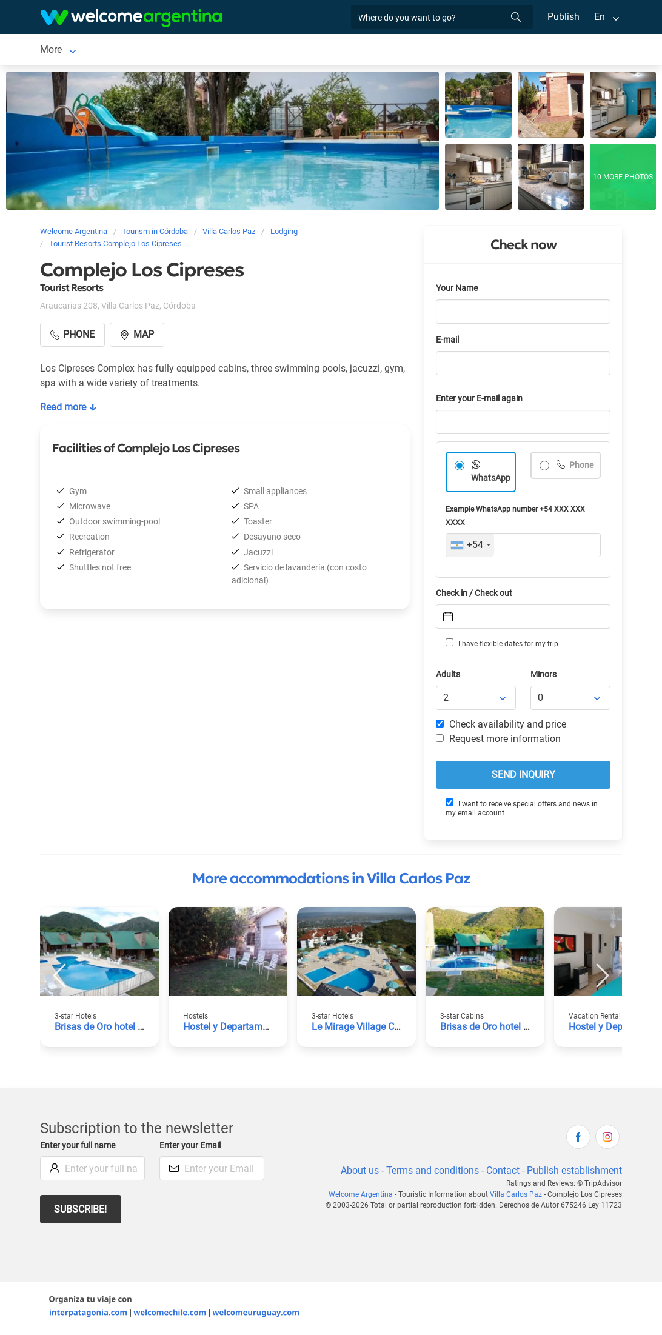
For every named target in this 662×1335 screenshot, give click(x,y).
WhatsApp (491, 480)
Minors (544, 677)
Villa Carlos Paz (73, 50)
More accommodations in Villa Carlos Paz (331, 881)
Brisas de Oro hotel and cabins (121, 1029)
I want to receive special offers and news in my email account (521, 810)
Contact (502, 1173)
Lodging (146, 50)
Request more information (499, 741)
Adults (448, 677)
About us (357, 1173)
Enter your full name (79, 1148)
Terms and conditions (430, 1173)
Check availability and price (501, 726)
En (599, 16)
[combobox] (470, 547)
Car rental (223, 50)
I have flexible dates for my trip (501, 646)
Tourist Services (293, 50)
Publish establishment (574, 1173)
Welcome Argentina (364, 1197)
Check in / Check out (476, 596)
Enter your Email (191, 1148)
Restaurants (369, 50)
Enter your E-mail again (481, 401)
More (420, 50)
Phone (581, 468)
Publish (563, 16)
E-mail (448, 342)
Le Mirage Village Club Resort (376, 1029)
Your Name (458, 291)
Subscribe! (81, 1211)
